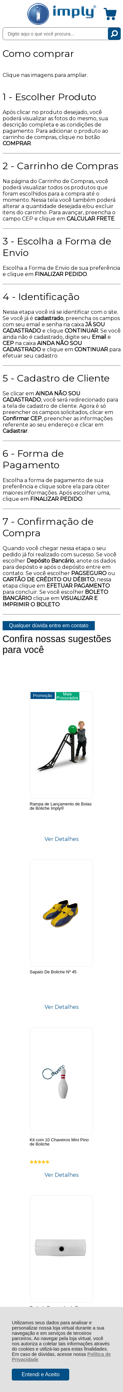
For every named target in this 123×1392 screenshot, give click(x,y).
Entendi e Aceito (41, 1374)
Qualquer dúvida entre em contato (49, 625)
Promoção (16, 695)
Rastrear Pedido (40, 1153)
